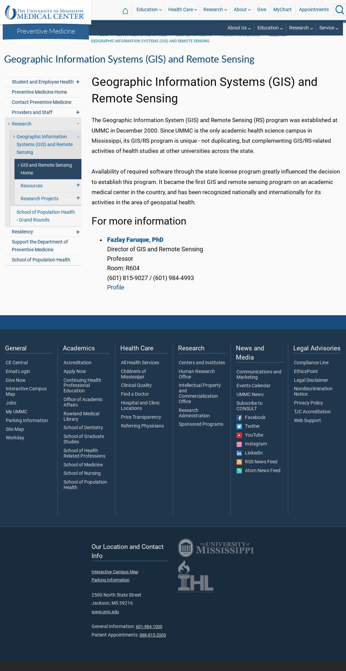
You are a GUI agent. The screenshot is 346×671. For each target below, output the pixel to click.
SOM (104, 44)
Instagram (252, 453)
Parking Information (27, 429)
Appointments (314, 10)
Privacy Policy (308, 412)
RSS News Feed (257, 470)
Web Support (307, 429)
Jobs (11, 412)
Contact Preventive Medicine (41, 111)
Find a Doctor (135, 403)
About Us (237, 28)
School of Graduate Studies (84, 448)
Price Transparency (141, 426)
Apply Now (75, 380)
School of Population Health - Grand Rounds (46, 225)
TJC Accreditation (312, 420)
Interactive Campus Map (26, 400)
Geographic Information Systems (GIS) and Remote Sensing (150, 50)
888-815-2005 (153, 643)
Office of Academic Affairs (83, 411)
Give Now (16, 389)
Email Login (18, 380)
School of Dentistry (83, 436)
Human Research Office (197, 383)
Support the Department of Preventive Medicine (40, 254)
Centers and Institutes (202, 371)
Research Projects (39, 207)
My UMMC (16, 420)
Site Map (15, 438)
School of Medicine (83, 474)
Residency (22, 241)
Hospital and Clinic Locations (140, 414)
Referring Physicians (142, 435)
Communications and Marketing (259, 383)
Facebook (251, 426)
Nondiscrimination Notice (313, 400)
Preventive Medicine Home (39, 101)
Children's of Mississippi (133, 383)
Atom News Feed (258, 479)
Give (261, 10)
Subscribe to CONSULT (250, 415)
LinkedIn (250, 462)
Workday (15, 446)
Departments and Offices (142, 44)
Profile (115, 296)
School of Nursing (82, 482)
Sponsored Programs (201, 433)
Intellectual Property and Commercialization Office (200, 402)
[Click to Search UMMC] (340, 10)
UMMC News (250, 403)
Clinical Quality (136, 394)
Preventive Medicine (46, 31)
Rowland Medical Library (81, 425)
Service (326, 28)
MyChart (282, 10)
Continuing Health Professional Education (82, 394)
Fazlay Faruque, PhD (135, 248)
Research (213, 10)
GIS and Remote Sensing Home (46, 178)
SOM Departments (194, 44)
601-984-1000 (149, 635)
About (240, 10)
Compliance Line (311, 371)
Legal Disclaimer (311, 389)
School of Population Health (41, 269)
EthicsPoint (306, 380)
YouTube (250, 444)
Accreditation (78, 371)
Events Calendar (254, 394)
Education (147, 10)
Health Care (180, 10)
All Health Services (140, 371)
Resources (32, 195)
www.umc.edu (105, 620)
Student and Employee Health (43, 91)
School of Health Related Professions (84, 462)
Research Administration (194, 422)
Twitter (248, 435)
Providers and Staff (32, 121)
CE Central (17, 371)
